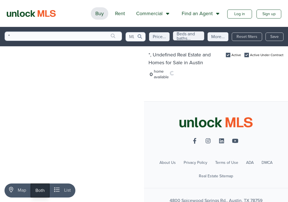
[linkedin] (221, 140)
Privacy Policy (195, 163)
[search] (113, 36)
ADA (250, 163)
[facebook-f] (194, 140)
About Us (167, 163)
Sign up (269, 14)
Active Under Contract (267, 55)
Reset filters (247, 37)
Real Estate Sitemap (216, 176)
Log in (239, 14)
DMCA (267, 163)
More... (218, 36)
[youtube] (235, 140)
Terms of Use (226, 163)
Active (236, 55)
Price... (159, 36)
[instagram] (208, 140)
